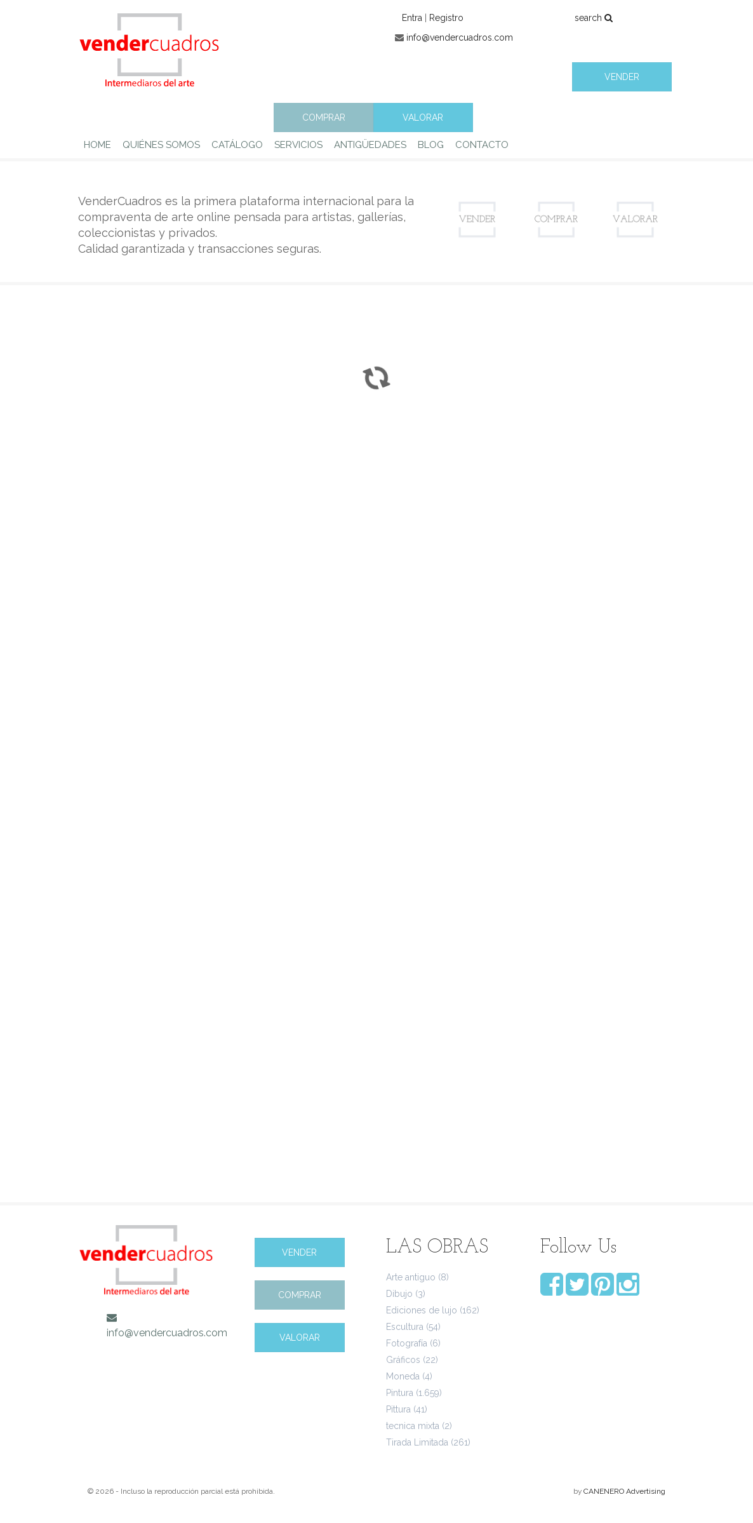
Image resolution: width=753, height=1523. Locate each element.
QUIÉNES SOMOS (161, 145)
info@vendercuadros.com (459, 37)
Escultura (404, 1327)
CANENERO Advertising (624, 1491)
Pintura (399, 1393)
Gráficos (403, 1360)
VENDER (621, 77)
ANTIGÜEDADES (370, 145)
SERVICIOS (298, 145)
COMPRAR (323, 117)
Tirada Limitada (417, 1442)
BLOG (431, 145)
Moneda (403, 1376)
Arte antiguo (411, 1277)
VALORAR (423, 117)
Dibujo (399, 1294)
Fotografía (406, 1343)
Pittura (398, 1409)
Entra (412, 18)
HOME (97, 145)
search (594, 18)
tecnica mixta (412, 1426)
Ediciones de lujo (421, 1310)
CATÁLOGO (237, 145)
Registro (446, 18)
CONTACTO (482, 145)
